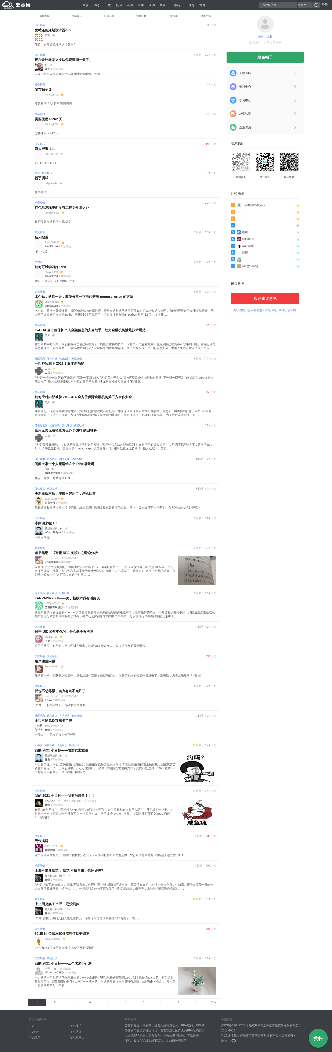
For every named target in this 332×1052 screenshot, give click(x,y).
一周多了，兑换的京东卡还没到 (55, 734)
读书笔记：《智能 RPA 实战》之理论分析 (66, 553)
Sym (224, 1040)
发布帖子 (265, 57)
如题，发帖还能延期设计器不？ (55, 44)
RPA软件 (34, 1031)
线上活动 (40, 593)
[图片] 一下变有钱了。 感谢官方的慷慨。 (62, 705)
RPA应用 (34, 1037)
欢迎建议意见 (265, 299)
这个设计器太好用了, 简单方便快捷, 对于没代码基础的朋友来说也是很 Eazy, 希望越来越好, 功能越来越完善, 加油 (109, 855)
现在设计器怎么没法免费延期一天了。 (63, 60)
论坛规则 (239, 310)
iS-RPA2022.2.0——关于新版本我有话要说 (67, 598)
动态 (97, 5)
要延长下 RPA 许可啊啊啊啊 (53, 103)
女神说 (174, 16)
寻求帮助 (77, 458)
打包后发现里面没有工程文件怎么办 (62, 207)
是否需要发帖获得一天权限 (52, 221)
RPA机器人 (77, 1037)
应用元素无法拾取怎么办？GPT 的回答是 (66, 430)
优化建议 (64, 358)
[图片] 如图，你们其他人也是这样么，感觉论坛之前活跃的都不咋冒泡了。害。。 (88, 918)
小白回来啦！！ (46, 523)
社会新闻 (109, 16)
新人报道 (41, 237)
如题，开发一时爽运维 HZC (53, 478)
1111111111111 (45, 163)
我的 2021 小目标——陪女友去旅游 (61, 750)
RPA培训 (76, 1031)
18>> (213, 1002)
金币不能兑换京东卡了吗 (53, 720)
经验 (86, 5)
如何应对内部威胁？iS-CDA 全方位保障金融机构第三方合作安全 (83, 397)
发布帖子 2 (43, 89)
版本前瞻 (52, 358)
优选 (189, 5)
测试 (37, 173)
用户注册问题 (45, 661)
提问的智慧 (255, 310)
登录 (325, 4)
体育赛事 (44, 16)
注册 (269, 36)
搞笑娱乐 (77, 16)
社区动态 (40, 358)
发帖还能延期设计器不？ (53, 30)
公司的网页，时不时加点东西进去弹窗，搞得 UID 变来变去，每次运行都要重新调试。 (91, 645)
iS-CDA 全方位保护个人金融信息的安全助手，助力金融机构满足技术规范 (90, 330)
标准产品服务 (288, 310)
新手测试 (41, 178)
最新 (175, 5)
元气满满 (41, 841)
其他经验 (52, 656)
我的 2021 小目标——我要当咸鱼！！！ (65, 795)
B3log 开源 (238, 1035)
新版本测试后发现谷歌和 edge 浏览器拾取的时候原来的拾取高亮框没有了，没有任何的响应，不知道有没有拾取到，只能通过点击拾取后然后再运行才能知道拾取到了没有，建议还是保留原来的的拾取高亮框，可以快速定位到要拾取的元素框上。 (125, 614)
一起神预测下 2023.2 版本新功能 (59, 363)
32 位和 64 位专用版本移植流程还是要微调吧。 (66, 947)
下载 (108, 5)
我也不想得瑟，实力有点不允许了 (60, 691)
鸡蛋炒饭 (206, 16)
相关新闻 (64, 458)
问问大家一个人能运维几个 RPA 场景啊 (64, 464)
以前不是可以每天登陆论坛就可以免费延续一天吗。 (69, 74)
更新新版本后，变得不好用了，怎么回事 (65, 493)
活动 (130, 5)
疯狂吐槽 (141, 16)
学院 (163, 5)
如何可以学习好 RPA (50, 267)
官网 (202, 5)
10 (195, 1002)
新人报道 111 (45, 149)
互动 (152, 5)
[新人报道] (41, 251)
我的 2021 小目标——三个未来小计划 (63, 963)
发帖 (318, 1038)
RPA (31, 1025)
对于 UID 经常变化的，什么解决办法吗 (64, 631)
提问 (119, 5)
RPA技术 (76, 1025)
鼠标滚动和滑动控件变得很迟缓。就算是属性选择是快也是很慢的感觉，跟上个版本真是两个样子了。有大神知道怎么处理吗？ (118, 507)
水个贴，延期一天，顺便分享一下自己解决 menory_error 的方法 (84, 296)
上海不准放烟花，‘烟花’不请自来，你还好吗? (69, 870)
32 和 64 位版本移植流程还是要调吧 (62, 934)
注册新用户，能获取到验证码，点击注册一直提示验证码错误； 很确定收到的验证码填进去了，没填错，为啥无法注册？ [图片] (118, 675)
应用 (141, 5)
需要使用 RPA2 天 (48, 119)
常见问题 (271, 310)
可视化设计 (41, 425)
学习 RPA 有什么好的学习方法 (55, 281)
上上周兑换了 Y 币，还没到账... (58, 904)
